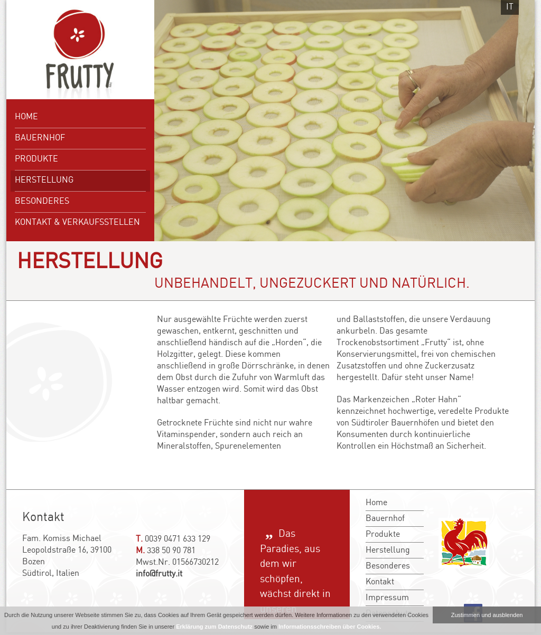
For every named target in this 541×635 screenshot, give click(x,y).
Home (26, 116)
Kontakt (380, 581)
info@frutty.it (159, 574)
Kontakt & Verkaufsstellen (77, 222)
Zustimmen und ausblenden (487, 615)
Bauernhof (40, 138)
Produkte (36, 159)
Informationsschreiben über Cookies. (329, 626)
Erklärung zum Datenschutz (214, 626)
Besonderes (42, 201)
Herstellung (44, 180)
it (510, 7)
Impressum (387, 597)
